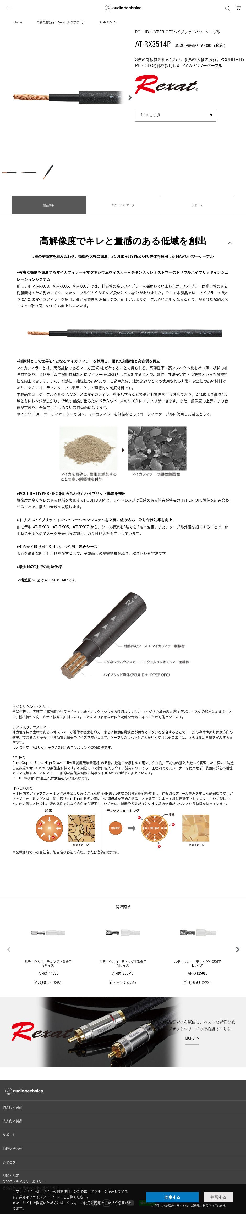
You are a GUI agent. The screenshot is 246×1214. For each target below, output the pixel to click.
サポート (197, 203)
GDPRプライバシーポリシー (24, 1177)
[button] (128, 97)
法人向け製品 (13, 1116)
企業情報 (9, 1158)
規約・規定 (11, 1171)
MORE (189, 1034)
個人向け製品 (13, 1103)
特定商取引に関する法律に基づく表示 (31, 1183)
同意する (172, 1197)
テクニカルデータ (123, 203)
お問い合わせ (13, 1144)
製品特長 (49, 203)
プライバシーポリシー (46, 1197)
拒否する (218, 1197)
